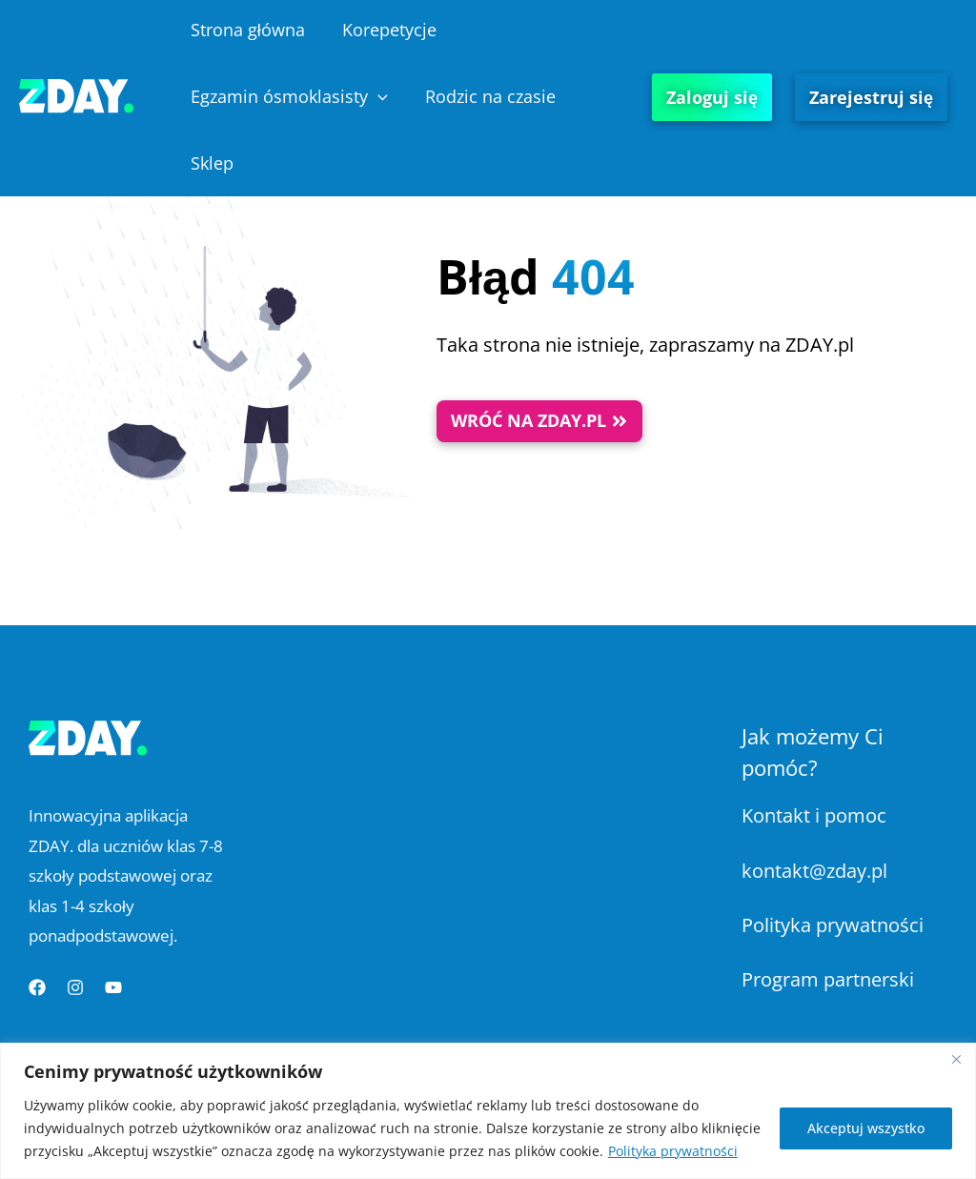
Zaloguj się (712, 97)
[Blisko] (956, 1058)
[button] (376, 96)
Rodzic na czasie (485, 96)
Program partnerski (828, 978)
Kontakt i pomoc (814, 815)
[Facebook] (37, 987)
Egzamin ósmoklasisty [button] (287, 96)
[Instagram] (75, 987)
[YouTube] (113, 987)
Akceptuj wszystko (866, 1128)
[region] (488, 1111)
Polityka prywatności (673, 1151)
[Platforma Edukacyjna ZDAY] (76, 95)
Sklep (210, 163)
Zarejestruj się (871, 97)
